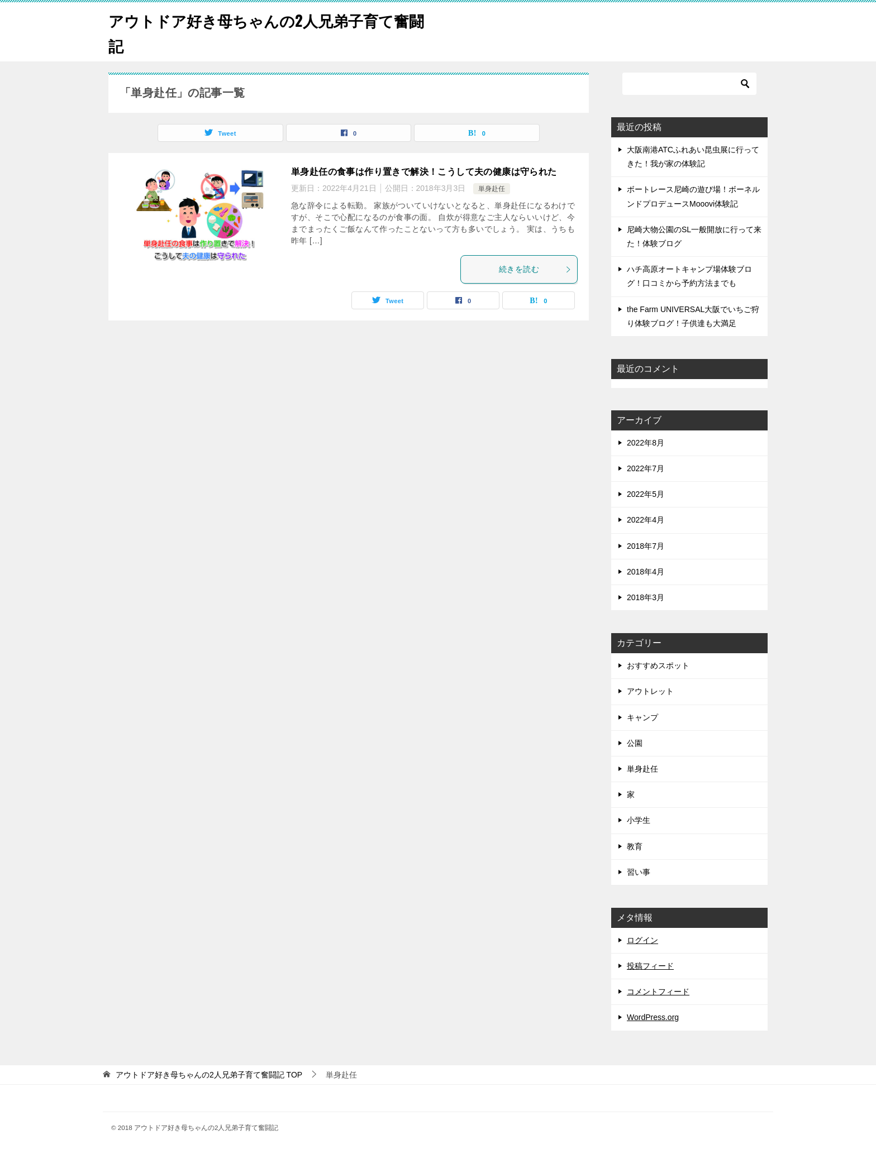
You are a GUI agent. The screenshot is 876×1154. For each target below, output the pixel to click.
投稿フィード (650, 965)
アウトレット (650, 691)
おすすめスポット (658, 665)
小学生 (638, 820)
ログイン (642, 940)
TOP (209, 1074)
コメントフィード (658, 991)
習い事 (638, 872)
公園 (634, 743)
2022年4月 (645, 519)
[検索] (689, 84)
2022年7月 (645, 468)
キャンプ (642, 717)
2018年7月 (645, 546)
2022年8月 (645, 442)
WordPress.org (653, 1017)
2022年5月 (645, 494)
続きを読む (535, 269)
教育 (634, 846)
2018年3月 (645, 597)
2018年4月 (645, 571)
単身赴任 (491, 189)
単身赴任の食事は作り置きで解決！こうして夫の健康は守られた (424, 171)
